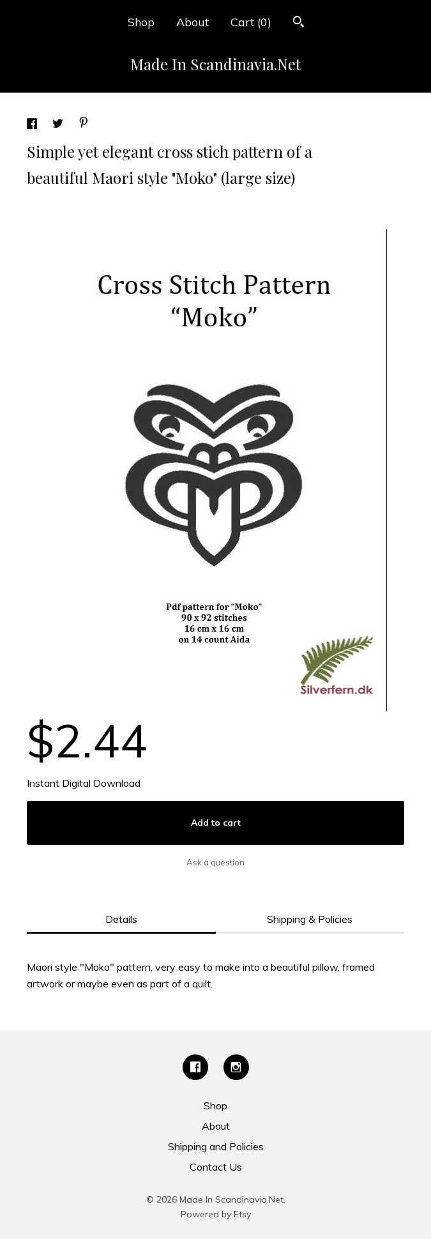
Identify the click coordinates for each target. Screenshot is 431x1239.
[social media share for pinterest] (84, 124)
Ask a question (215, 862)
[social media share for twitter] (59, 125)
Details (121, 919)
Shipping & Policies (309, 919)
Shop (141, 22)
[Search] (298, 23)
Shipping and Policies (216, 1146)
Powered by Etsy (216, 1214)
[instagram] (236, 1067)
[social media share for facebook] (33, 125)
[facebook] (195, 1067)
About (192, 22)
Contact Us (216, 1166)
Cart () (251, 22)
